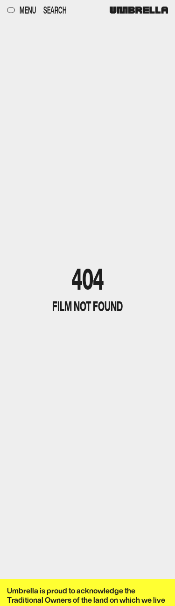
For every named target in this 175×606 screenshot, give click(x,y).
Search (55, 10)
